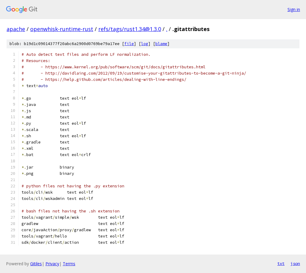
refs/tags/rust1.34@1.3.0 (129, 29)
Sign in (293, 9)
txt (280, 263)
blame (161, 43)
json (295, 263)
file (129, 43)
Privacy (52, 263)
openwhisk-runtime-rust (61, 29)
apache (16, 29)
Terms (69, 263)
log (144, 43)
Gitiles (36, 263)
